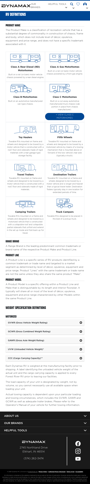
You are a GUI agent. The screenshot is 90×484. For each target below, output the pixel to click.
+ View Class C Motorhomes (65, 116)
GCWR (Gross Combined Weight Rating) (29, 331)
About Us (11, 416)
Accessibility (79, 471)
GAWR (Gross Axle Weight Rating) (26, 340)
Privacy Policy (43, 471)
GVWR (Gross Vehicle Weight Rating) (27, 322)
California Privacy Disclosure (57, 471)
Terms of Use (70, 471)
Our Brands (35, 5)
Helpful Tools (15, 430)
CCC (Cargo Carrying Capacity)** (25, 358)
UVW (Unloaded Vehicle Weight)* (26, 349)
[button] (72, 6)
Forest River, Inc (33, 471)
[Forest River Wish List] (79, 4)
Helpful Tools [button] (57, 4)
